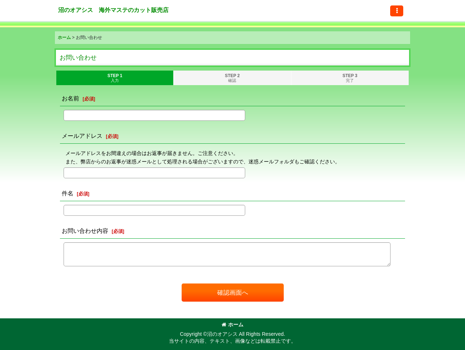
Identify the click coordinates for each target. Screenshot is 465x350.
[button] (396, 10)
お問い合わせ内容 (85, 230)
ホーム (232, 324)
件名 (67, 193)
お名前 (70, 98)
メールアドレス (82, 135)
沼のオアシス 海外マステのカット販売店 (113, 10)
